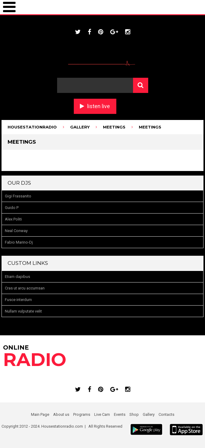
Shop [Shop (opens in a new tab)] (134, 414)
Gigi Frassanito (18, 196)
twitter (78, 32)
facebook (89, 32)
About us (61, 414)
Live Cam (102, 414)
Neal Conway (16, 230)
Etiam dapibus (17, 276)
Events (119, 414)
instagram (127, 32)
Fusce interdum (18, 299)
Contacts (166, 414)
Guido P (12, 207)
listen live (98, 106)
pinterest (100, 32)
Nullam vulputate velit (23, 311)
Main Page (40, 414)
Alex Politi (13, 219)
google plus (114, 32)
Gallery (149, 414)
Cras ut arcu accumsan (25, 288)
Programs (81, 414)
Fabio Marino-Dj (19, 242)
